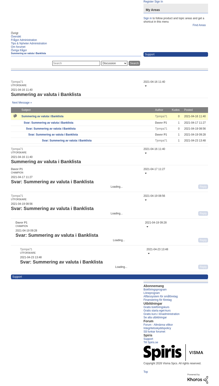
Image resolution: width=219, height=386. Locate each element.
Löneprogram (151, 293)
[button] (145, 86)
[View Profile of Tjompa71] (17, 81)
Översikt (16, 36)
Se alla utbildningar (155, 317)
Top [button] (145, 371)
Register (148, 1)
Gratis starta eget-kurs (157, 310)
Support (148, 339)
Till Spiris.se (150, 342)
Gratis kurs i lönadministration (161, 314)
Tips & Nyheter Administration (29, 43)
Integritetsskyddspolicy (157, 328)
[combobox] (76, 63)
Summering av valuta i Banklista (28, 53)
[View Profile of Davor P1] (161, 122)
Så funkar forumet (154, 331)
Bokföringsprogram (155, 289)
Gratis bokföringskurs (156, 307)
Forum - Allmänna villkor (158, 324)
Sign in (147, 18)
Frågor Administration (24, 40)
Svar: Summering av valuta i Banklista (48, 122)
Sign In (158, 1)
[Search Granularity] (114, 63)
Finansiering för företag (157, 299)
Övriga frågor (19, 50)
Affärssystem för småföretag (160, 296)
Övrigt (14, 33)
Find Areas (199, 25)
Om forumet (18, 46)
